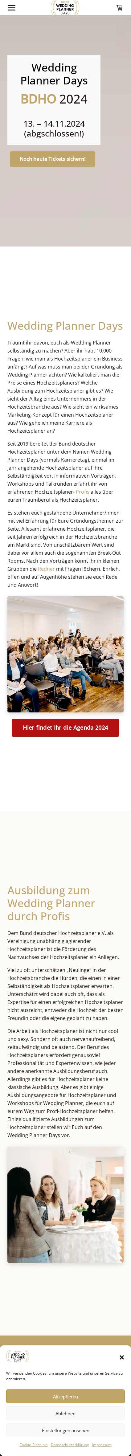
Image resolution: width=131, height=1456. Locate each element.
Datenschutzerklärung (70, 1444)
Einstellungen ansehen (65, 1430)
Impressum (102, 1444)
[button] (122, 1357)
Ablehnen (65, 1413)
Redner (46, 568)
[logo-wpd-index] (65, 7)
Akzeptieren (65, 1396)
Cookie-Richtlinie (33, 1444)
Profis (82, 491)
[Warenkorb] (119, 7)
